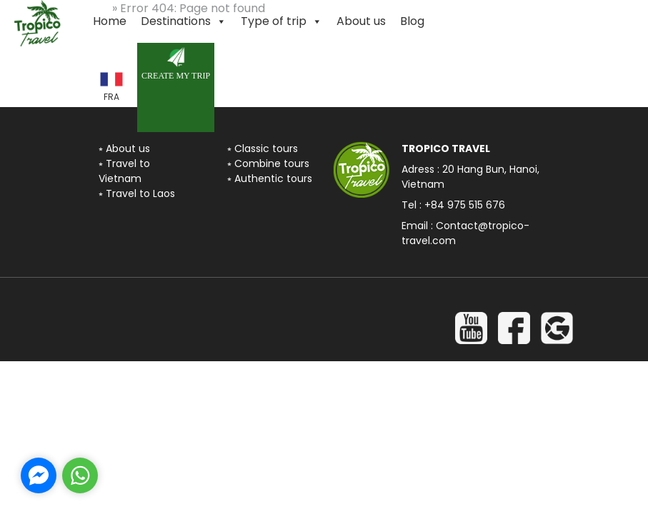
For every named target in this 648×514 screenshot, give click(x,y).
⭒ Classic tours (262, 148)
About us (361, 21)
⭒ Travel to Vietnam (124, 171)
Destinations (183, 21)
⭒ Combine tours (268, 163)
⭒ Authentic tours (269, 178)
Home (109, 21)
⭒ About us (124, 148)
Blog (412, 21)
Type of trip (281, 21)
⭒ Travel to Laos (137, 193)
